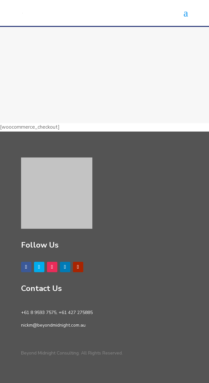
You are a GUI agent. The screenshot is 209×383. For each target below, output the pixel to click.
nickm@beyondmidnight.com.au (53, 325)
